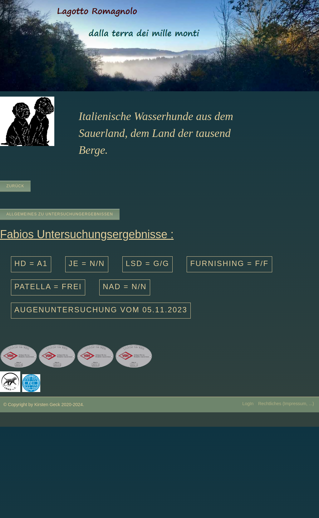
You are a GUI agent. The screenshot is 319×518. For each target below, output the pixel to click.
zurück (15, 186)
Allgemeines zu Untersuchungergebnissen (59, 214)
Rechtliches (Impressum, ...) (286, 403)
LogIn (247, 403)
